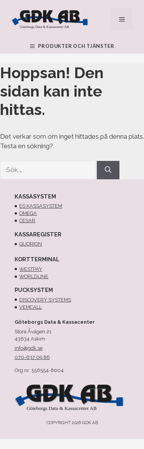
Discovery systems (45, 300)
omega (28, 213)
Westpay (30, 269)
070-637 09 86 (32, 357)
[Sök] (108, 170)
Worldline (33, 276)
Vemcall (30, 307)
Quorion (30, 244)
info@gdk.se (29, 348)
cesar (27, 220)
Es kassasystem (40, 206)
